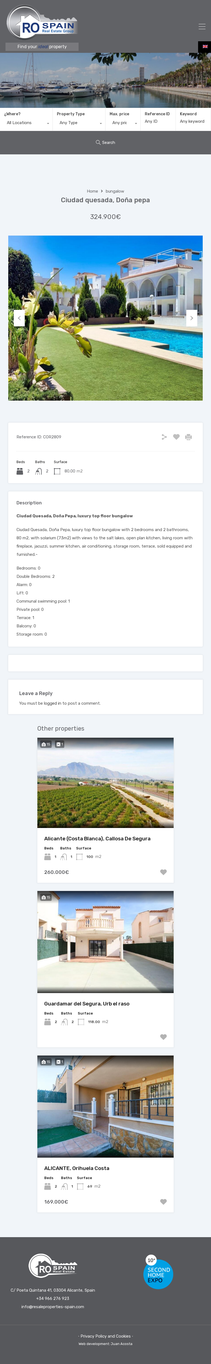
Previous (19, 318)
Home (92, 191)
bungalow (115, 191)
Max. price (119, 114)
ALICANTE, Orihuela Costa (76, 1168)
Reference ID (157, 114)
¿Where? (12, 114)
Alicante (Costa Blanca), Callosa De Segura (97, 838)
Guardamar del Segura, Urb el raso (86, 1004)
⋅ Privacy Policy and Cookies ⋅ (105, 1336)
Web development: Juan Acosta (105, 1344)
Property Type (71, 114)
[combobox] (26, 124)
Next (191, 318)
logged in (52, 703)
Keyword (188, 114)
